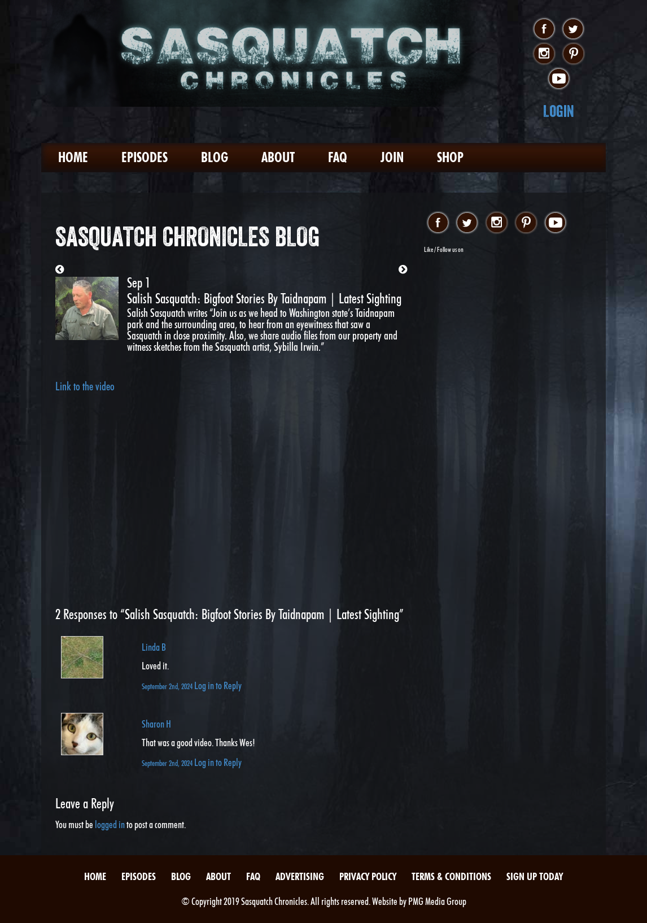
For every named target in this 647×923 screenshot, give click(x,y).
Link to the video (85, 386)
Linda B (154, 647)
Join (392, 157)
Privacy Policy (367, 876)
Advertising (300, 876)
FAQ (337, 157)
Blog (214, 157)
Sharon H (156, 724)
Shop (450, 157)
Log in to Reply (218, 685)
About (278, 157)
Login (558, 111)
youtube (559, 79)
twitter (573, 29)
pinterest (573, 54)
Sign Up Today (534, 876)
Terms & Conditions (451, 876)
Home (73, 157)
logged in (110, 824)
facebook (544, 29)
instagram (544, 54)
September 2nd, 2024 (168, 686)
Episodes (144, 157)
